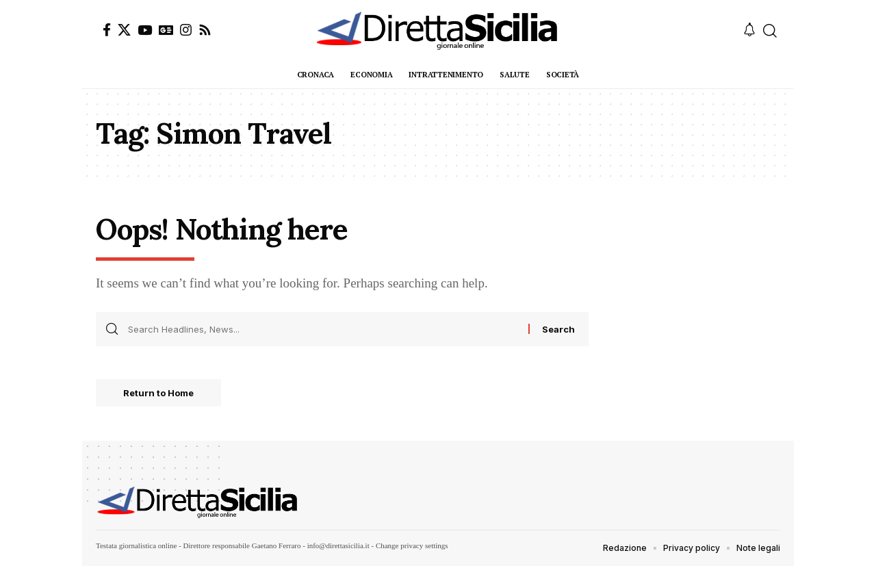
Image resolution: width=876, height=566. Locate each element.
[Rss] (205, 29)
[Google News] (166, 29)
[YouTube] (144, 29)
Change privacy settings (412, 545)
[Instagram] (186, 29)
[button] (770, 30)
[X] (124, 29)
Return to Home (158, 392)
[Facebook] (106, 29)
